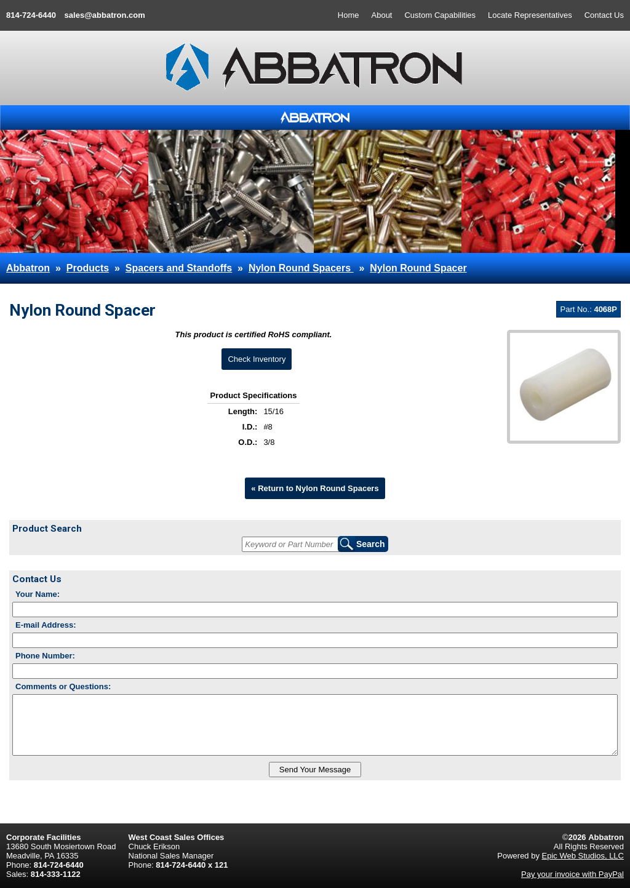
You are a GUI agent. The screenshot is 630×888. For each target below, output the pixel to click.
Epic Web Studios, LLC (583, 855)
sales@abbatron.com (105, 15)
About (382, 15)
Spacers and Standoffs (179, 268)
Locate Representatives (530, 15)
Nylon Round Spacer (418, 268)
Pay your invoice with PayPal (572, 874)
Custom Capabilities (440, 15)
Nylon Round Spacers (301, 268)
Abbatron (28, 268)
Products (87, 268)
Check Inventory (256, 359)
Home (348, 15)
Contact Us (604, 15)
